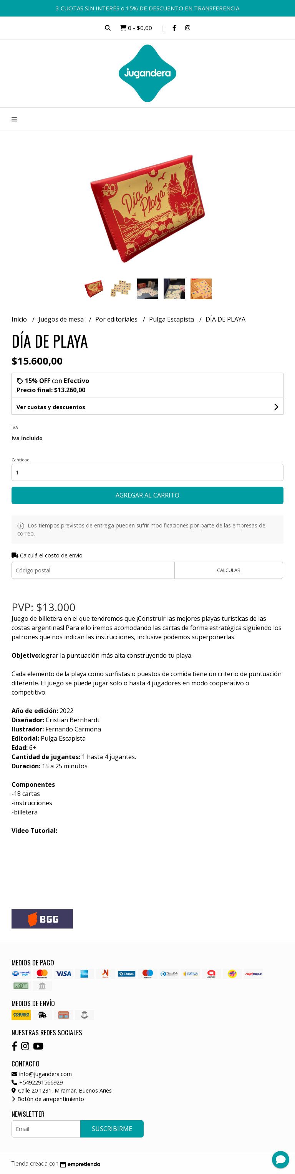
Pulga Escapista (172, 319)
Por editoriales (117, 319)
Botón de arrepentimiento (48, 1099)
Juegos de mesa (61, 319)
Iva (15, 427)
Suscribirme (112, 1128)
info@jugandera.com (42, 1074)
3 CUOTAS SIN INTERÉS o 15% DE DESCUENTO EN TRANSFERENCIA (147, 8)
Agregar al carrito (147, 495)
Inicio (20, 319)
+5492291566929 (37, 1082)
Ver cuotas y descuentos (51, 407)
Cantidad (21, 460)
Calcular (228, 570)
